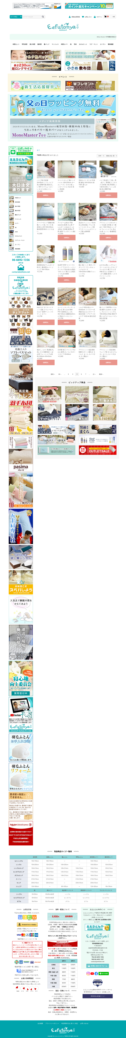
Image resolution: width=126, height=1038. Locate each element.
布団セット (16, 44)
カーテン (103, 44)
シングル (86, 894)
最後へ (101, 374)
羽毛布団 (24, 44)
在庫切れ (45, 195)
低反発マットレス (67, 890)
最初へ (53, 374)
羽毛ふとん (79, 857)
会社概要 (40, 1023)
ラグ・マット (94, 44)
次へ (94, 374)
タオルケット (83, 44)
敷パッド (46, 44)
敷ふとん (64, 857)
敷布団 (39, 44)
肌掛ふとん (49, 857)
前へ (59, 374)
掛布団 (35, 857)
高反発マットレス (86, 890)
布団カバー (64, 44)
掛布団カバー (94, 857)
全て (38, 150)
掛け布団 (32, 44)
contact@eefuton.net (97, 961)
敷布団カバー (109, 857)
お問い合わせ (84, 1023)
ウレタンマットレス (106, 890)
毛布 (75, 44)
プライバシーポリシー (52, 1023)
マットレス (55, 44)
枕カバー (49, 890)
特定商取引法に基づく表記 (69, 1023)
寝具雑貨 (110, 44)
